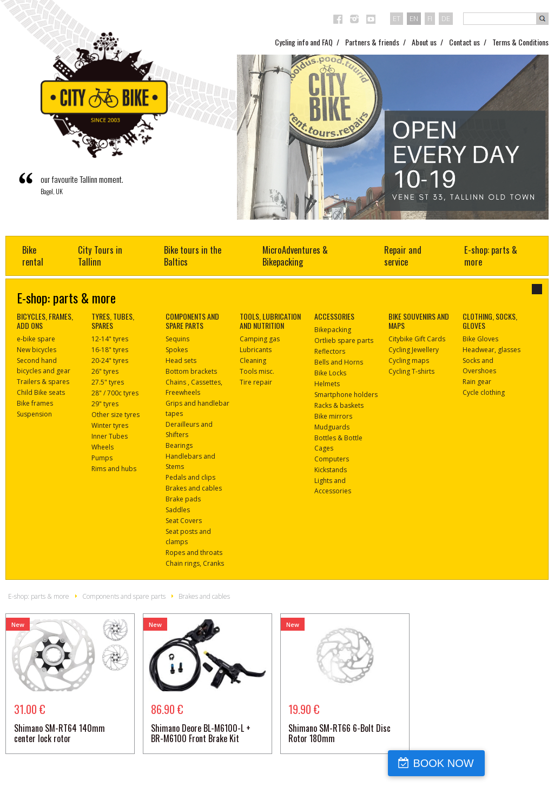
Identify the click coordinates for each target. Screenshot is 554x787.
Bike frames (35, 403)
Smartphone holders (346, 394)
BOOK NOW (502, 763)
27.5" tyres (107, 382)
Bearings (179, 445)
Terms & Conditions (520, 42)
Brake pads (183, 499)
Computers (331, 459)
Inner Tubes (109, 436)
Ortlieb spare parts (343, 340)
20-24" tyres (109, 360)
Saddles (178, 509)
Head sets (181, 360)
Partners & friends (372, 42)
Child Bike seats (41, 392)
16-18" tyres (109, 349)
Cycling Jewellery (413, 349)
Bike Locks (330, 373)
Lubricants (256, 349)
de (445, 18)
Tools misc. (257, 371)
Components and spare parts (124, 596)
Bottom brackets (191, 371)
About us (424, 42)
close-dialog (537, 289)
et (396, 18)
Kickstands (330, 469)
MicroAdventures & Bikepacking (295, 255)
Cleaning (253, 360)
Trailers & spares (43, 381)
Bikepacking (332, 329)
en (414, 18)
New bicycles (36, 349)
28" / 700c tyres (114, 393)
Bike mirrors (333, 416)
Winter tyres (109, 425)
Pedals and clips (190, 477)
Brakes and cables (194, 488)
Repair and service (402, 255)
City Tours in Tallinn (100, 255)
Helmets (327, 383)
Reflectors (329, 351)
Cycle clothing (484, 392)
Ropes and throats (194, 552)
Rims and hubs (113, 468)
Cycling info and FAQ (304, 42)
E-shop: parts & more (490, 255)
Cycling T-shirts (411, 371)
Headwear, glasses (491, 349)
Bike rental (32, 255)
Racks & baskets (339, 405)
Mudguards (331, 427)
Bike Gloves (480, 338)
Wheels (102, 447)
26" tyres (104, 371)
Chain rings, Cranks (195, 563)
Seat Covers (184, 520)
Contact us (464, 42)
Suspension (34, 414)
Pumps (102, 457)
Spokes (177, 349)
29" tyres (104, 403)
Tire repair (256, 382)
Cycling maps (408, 360)
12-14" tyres (109, 338)
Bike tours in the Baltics (192, 255)
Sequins (177, 338)
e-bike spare (36, 338)
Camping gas (260, 338)
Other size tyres (115, 414)
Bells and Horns (338, 362)
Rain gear (477, 381)
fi (429, 18)
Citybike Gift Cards (416, 338)
